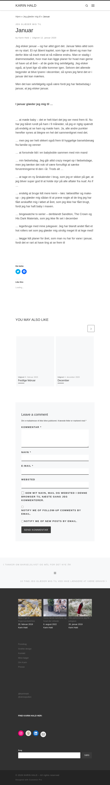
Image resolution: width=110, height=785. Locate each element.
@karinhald (23, 694)
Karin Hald (24, 38)
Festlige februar (26, 380)
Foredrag (22, 644)
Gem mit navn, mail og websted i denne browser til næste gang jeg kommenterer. (54, 496)
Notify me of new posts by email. (50, 521)
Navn (26, 452)
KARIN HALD (30, 775)
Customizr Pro (35, 780)
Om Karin (22, 662)
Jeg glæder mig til (31, 16)
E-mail (27, 465)
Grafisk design (24, 649)
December (63, 380)
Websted (28, 479)
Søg (20, 750)
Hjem (18, 16)
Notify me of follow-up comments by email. (51, 512)
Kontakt (21, 653)
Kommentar (31, 427)
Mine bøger (23, 658)
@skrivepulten (24, 697)
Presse (21, 667)
